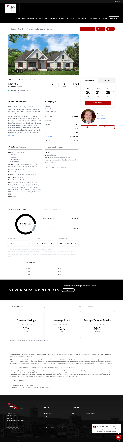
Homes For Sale (48, 413)
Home (73, 411)
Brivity (10, 440)
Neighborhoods (47, 416)
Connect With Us (90, 413)
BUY (62, 18)
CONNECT (113, 18)
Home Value (47, 411)
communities (55, 18)
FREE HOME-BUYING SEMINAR (24, 18)
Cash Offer (70, 18)
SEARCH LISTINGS (42, 18)
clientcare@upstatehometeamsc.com (15, 420)
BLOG (78, 18)
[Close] (119, 426)
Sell (87, 411)
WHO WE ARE (103, 18)
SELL (84, 18)
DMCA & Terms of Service (108, 440)
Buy (73, 413)
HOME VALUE (92, 18)
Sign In (116, 2)
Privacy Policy (97, 440)
